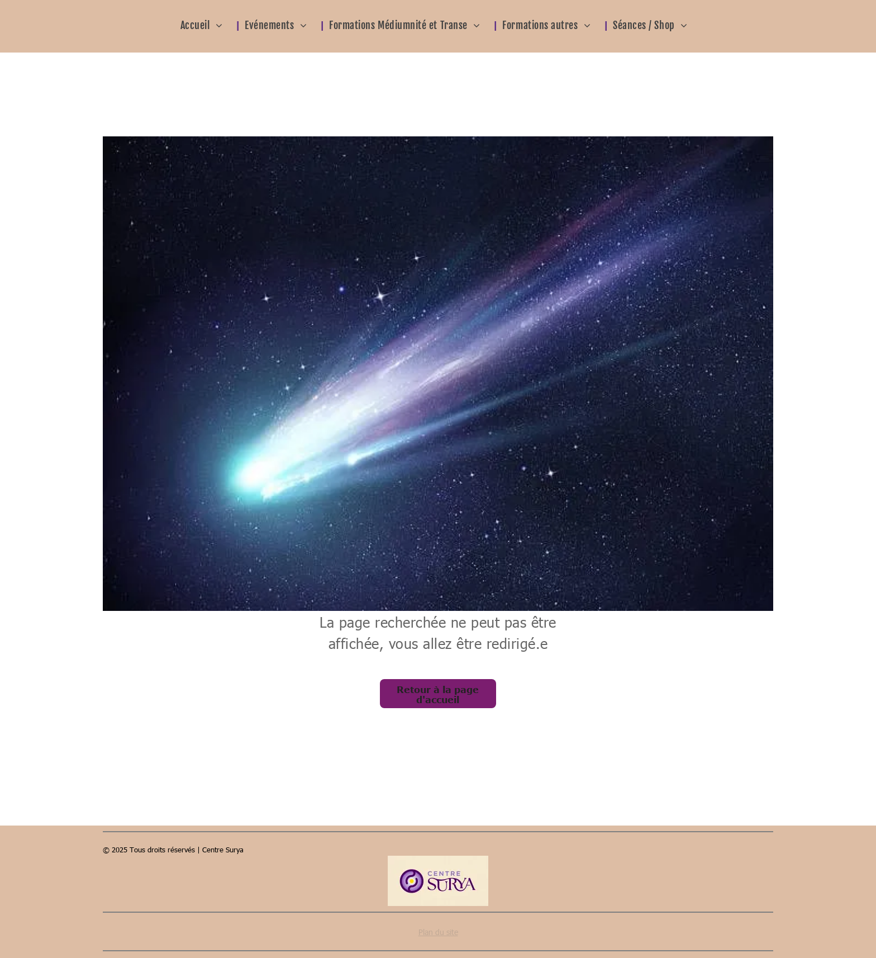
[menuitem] (209, 25)
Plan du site (438, 932)
